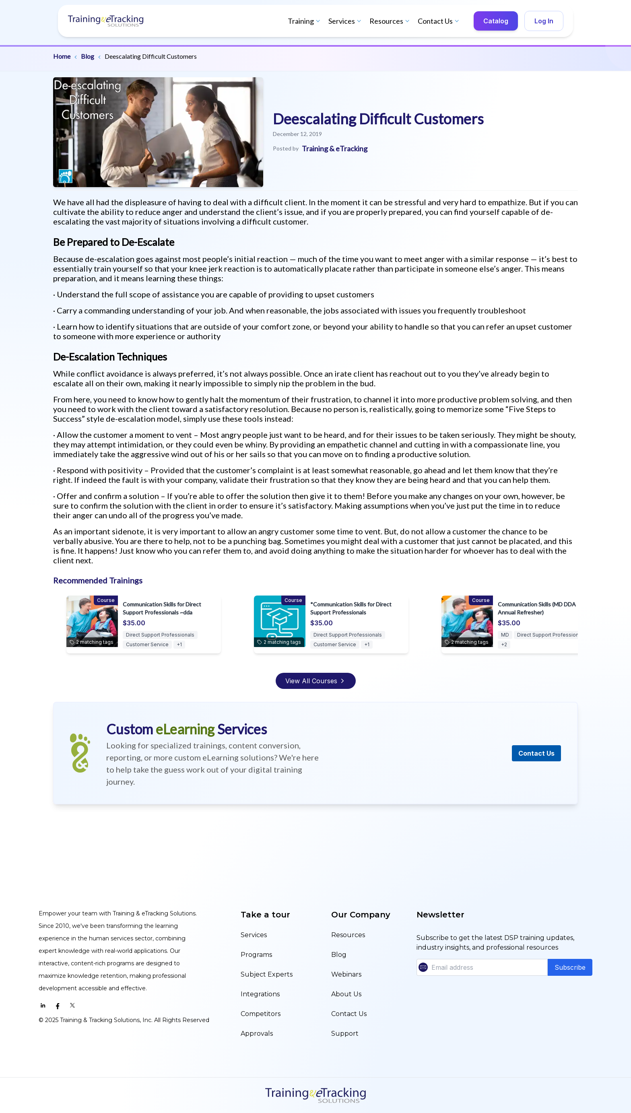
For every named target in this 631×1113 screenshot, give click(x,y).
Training (305, 20)
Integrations (260, 994)
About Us (346, 994)
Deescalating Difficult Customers (151, 56)
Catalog (495, 21)
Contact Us (439, 20)
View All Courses (315, 681)
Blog (87, 56)
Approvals (257, 1033)
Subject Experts (267, 974)
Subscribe (570, 967)
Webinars (346, 974)
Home (61, 56)
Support (345, 1033)
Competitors (260, 1014)
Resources (390, 20)
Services (345, 20)
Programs (256, 954)
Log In (543, 21)
